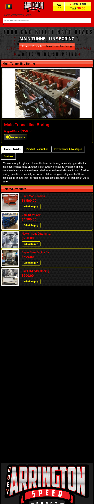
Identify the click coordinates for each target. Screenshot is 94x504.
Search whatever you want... (18, 15)
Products (37, 46)
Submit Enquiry (31, 206)
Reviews (8, 156)
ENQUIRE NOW (15, 137)
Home (25, 46)
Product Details (12, 149)
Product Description (37, 149)
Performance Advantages (68, 149)
